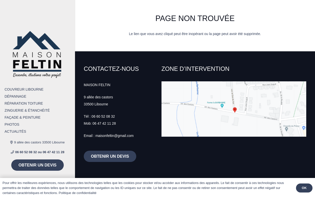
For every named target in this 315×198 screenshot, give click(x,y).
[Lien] (37, 54)
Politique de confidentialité (77, 193)
